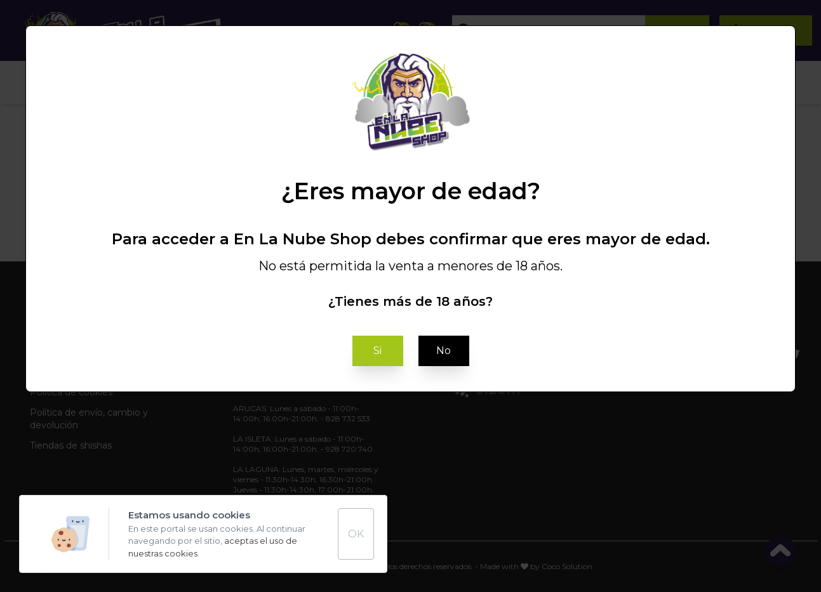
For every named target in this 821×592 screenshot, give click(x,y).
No (443, 351)
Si (377, 351)
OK (356, 534)
